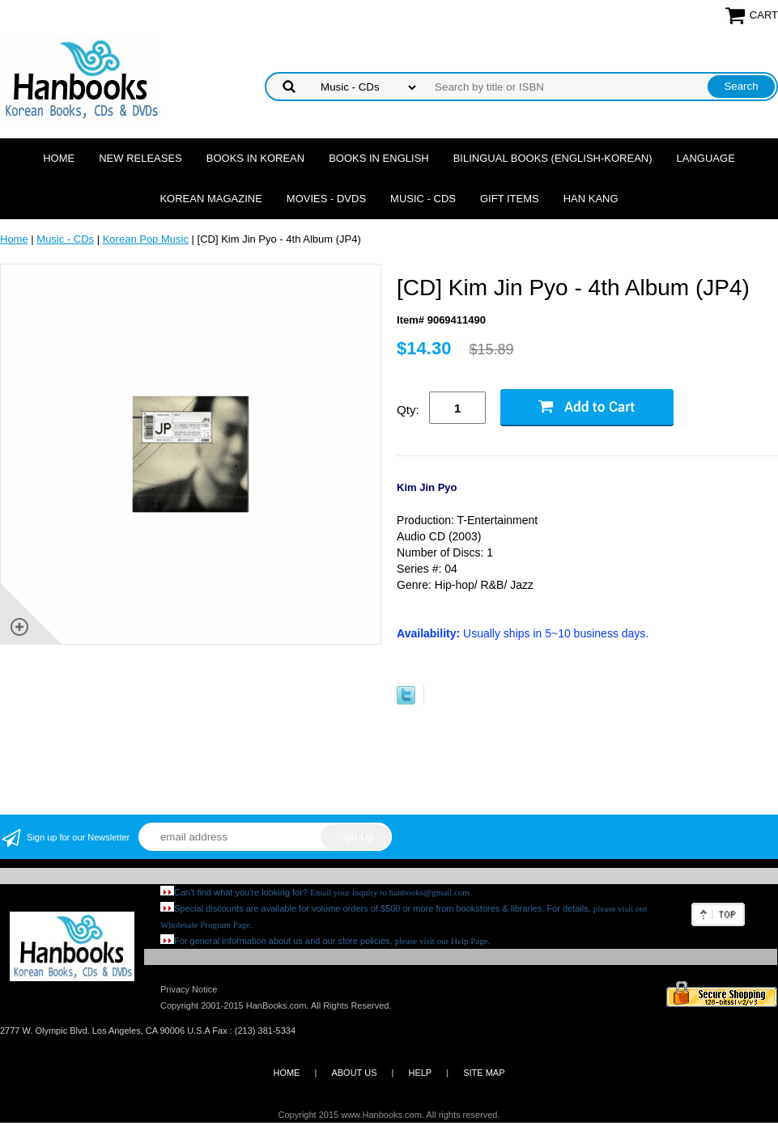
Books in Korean (255, 158)
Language (706, 158)
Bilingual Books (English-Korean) (553, 158)
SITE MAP (483, 1072)
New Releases (140, 158)
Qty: (408, 410)
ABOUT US (353, 1072)
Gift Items (509, 199)
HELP (420, 1072)
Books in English (379, 158)
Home (58, 158)
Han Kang (591, 199)
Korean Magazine (210, 199)
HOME (286, 1072)
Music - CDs (423, 199)
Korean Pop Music (146, 239)
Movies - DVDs (326, 199)
